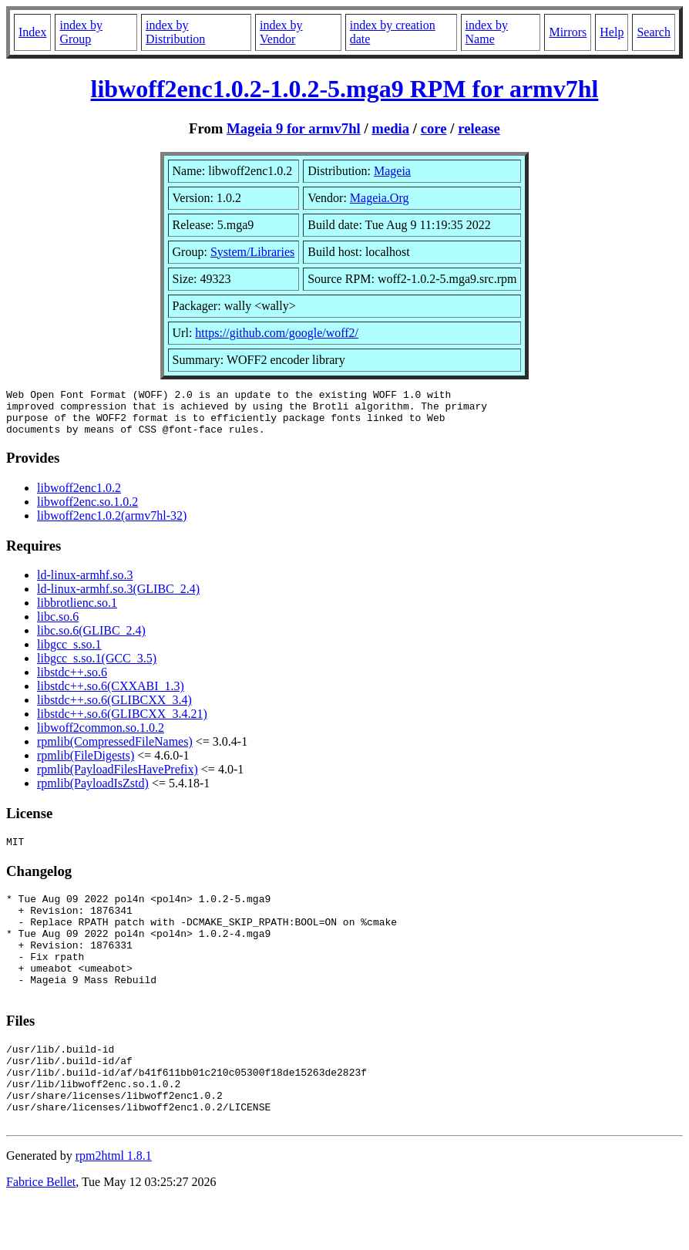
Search (654, 32)
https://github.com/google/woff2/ (276, 332)
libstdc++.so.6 (72, 681)
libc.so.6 (58, 625)
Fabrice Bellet (41, 1230)
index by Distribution (175, 32)
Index (32, 32)
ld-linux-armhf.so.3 (85, 584)
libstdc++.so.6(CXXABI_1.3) (110, 695)
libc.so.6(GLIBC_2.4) (91, 639)
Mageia (392, 170)
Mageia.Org (379, 197)
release (479, 128)
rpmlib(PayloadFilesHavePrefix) (117, 778)
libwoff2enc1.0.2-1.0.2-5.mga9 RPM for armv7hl (345, 89)
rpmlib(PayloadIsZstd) (93, 792)
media (390, 128)
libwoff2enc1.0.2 (79, 497)
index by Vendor (281, 32)
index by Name (487, 32)
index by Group (81, 32)
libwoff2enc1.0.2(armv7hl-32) (112, 524)
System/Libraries (252, 251)
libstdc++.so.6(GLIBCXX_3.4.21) (122, 722)
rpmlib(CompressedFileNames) (115, 750)
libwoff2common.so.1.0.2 (100, 736)
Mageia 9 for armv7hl (294, 128)
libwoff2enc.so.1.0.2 (87, 510)
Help (611, 32)
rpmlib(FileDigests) (85, 764)
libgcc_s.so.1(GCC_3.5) (96, 667)
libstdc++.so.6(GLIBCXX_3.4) (114, 709)
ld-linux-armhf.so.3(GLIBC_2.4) (118, 598)
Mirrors (567, 32)
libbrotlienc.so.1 (77, 611)
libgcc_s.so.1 (69, 653)
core (434, 128)
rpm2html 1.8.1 (114, 1204)
